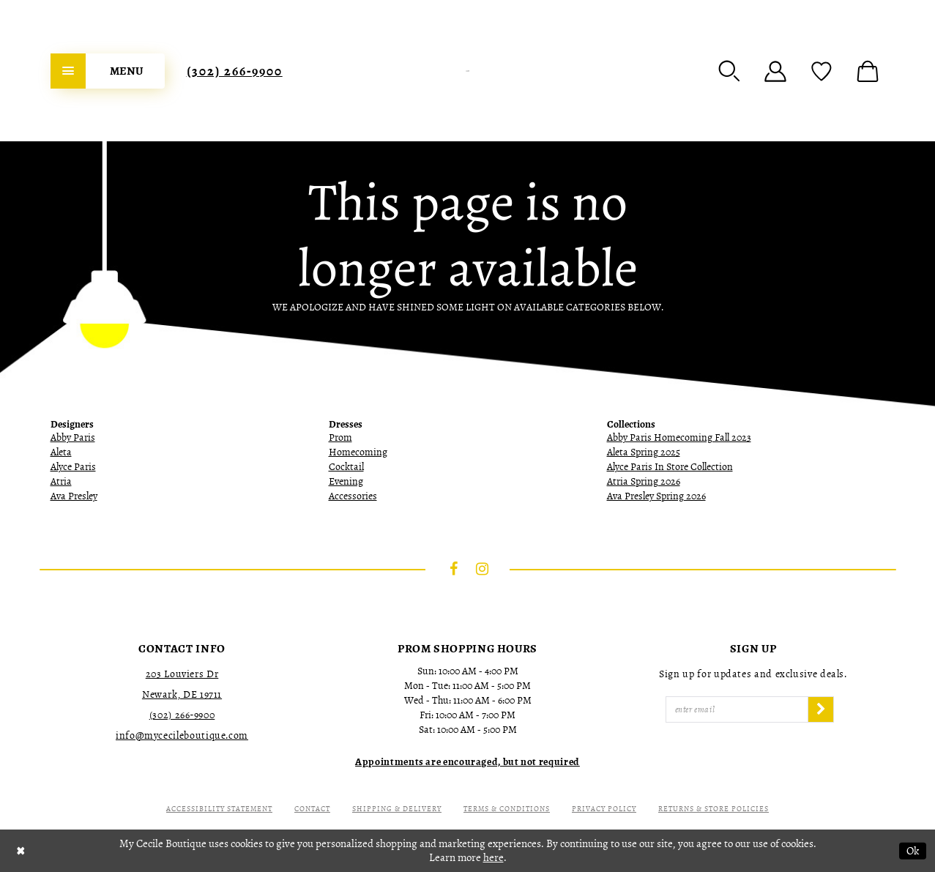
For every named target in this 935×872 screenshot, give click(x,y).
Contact (312, 808)
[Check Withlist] (821, 71)
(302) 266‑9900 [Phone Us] (235, 71)
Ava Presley (74, 496)
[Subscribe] (821, 709)
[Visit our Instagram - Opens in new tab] (482, 569)
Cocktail (346, 467)
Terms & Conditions (506, 808)
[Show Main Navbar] (108, 71)
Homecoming (358, 452)
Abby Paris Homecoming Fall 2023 (679, 437)
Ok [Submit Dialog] (912, 850)
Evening (346, 481)
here (493, 857)
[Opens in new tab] (467, 762)
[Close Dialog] (21, 850)
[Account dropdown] (775, 71)
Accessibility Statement (219, 808)
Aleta (61, 452)
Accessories (353, 496)
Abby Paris (73, 437)
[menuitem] (108, 71)
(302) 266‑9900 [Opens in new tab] (182, 715)
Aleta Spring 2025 (643, 452)
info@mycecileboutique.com (182, 735)
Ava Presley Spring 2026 (656, 496)
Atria (61, 481)
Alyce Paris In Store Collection (670, 467)
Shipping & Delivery (397, 808)
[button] (729, 71)
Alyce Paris (73, 467)
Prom (340, 437)
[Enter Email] (737, 709)
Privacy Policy (604, 808)
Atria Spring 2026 (643, 481)
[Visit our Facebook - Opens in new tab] (453, 569)
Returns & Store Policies (713, 808)
